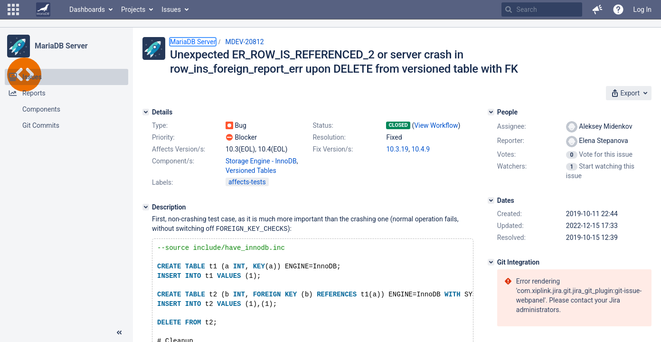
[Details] (145, 112)
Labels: (162, 182)
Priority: (163, 137)
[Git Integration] (491, 262)
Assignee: (511, 126)
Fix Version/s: (332, 149)
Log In (642, 9)
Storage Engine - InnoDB (261, 161)
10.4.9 (420, 149)
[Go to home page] (43, 9)
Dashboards (87, 9)
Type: (160, 125)
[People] (491, 112)
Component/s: (173, 161)
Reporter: (510, 140)
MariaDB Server (61, 45)
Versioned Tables (251, 170)
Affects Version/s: (178, 149)
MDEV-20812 (244, 42)
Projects (133, 9)
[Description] (145, 207)
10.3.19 (397, 149)
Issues (171, 9)
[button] (13, 9)
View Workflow (436, 125)
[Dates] (491, 200)
